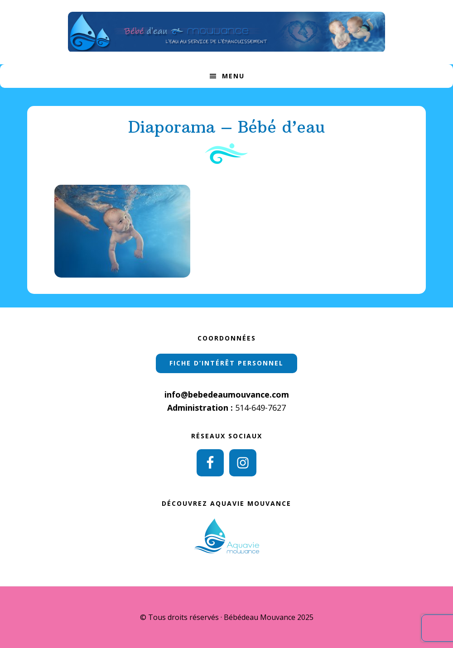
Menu (233, 76)
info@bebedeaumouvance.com (226, 394)
